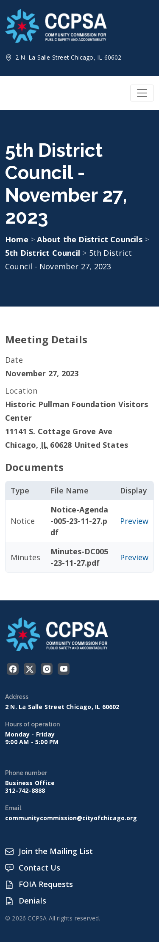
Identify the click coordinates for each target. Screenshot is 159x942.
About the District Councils (91, 239)
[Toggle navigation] (142, 93)
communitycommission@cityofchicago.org (71, 818)
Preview (134, 521)
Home (16, 239)
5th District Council (43, 253)
